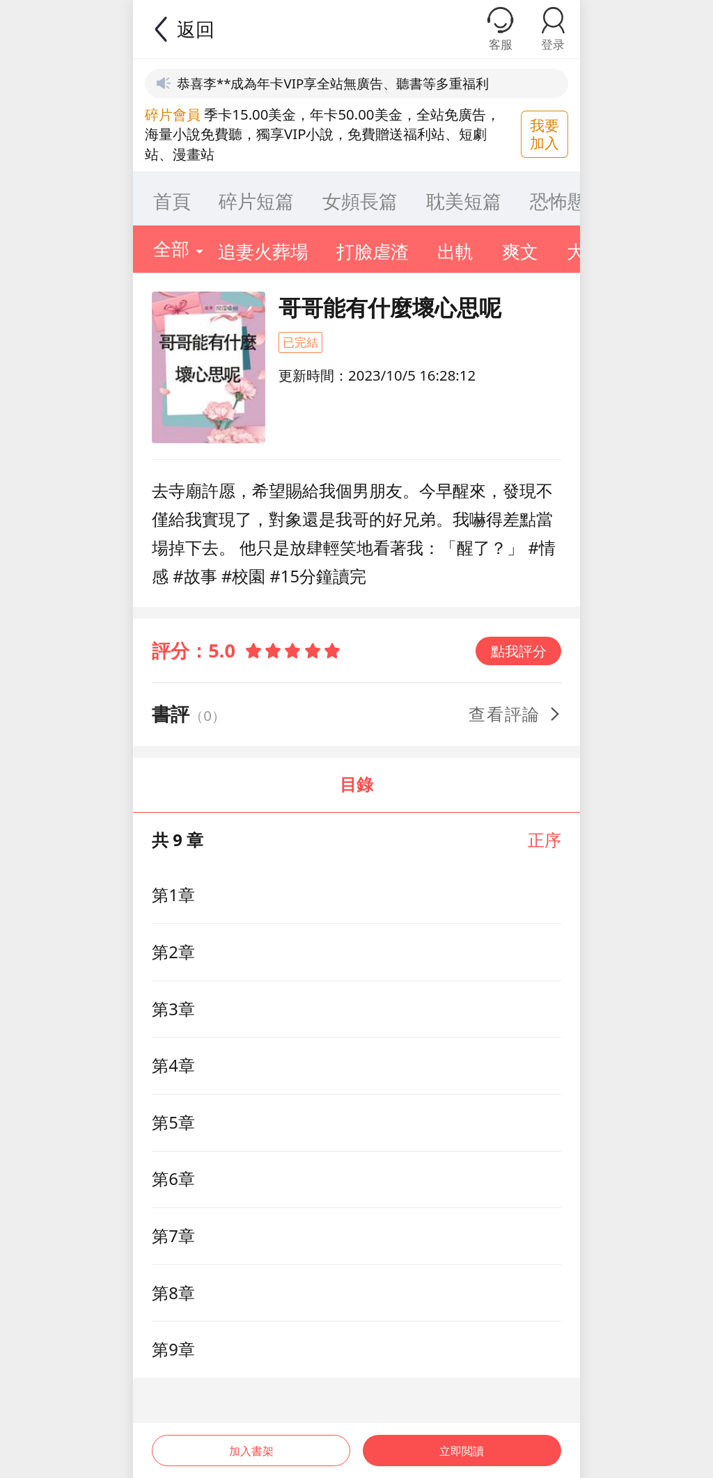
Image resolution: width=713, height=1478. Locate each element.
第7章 (173, 1236)
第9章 (173, 1349)
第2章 (173, 952)
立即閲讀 (464, 1442)
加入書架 (249, 1442)
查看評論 (516, 714)
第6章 (173, 1179)
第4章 (173, 1065)
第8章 (173, 1293)
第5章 (173, 1122)
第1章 (173, 895)
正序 (544, 840)
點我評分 (519, 650)
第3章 (173, 1009)
